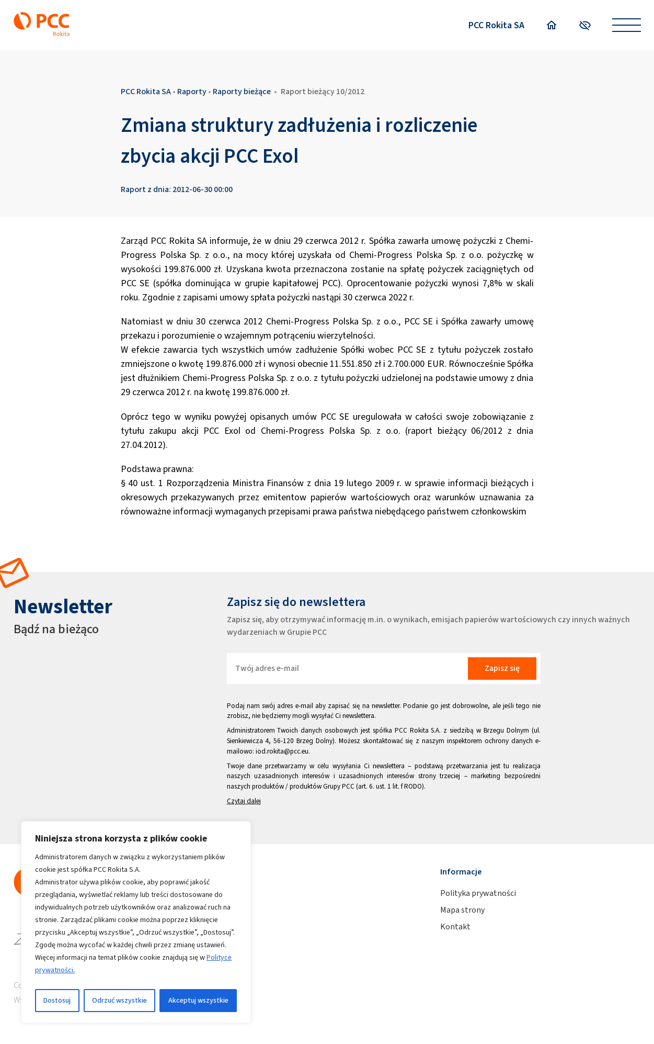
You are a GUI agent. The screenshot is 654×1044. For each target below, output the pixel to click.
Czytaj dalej (244, 800)
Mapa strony (462, 909)
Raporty (191, 91)
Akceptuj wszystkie (198, 1000)
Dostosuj (57, 1000)
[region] (136, 922)
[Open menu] (626, 25)
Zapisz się (502, 668)
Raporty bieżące (242, 91)
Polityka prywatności (478, 893)
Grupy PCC (338, 786)
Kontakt (455, 926)
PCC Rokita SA (496, 25)
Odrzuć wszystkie (119, 1000)
